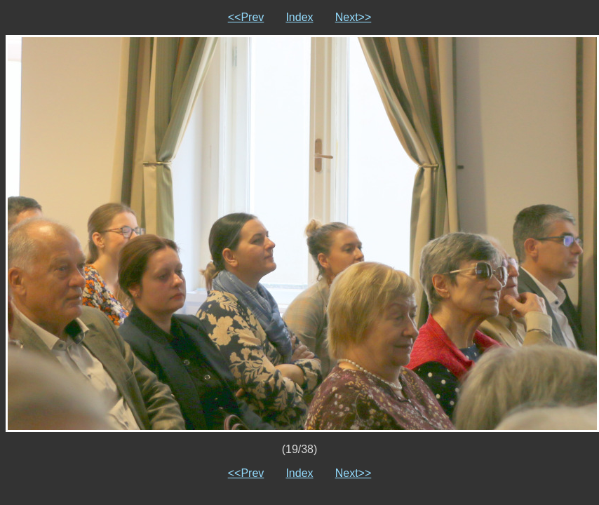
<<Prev (246, 17)
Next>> (353, 17)
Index (299, 17)
